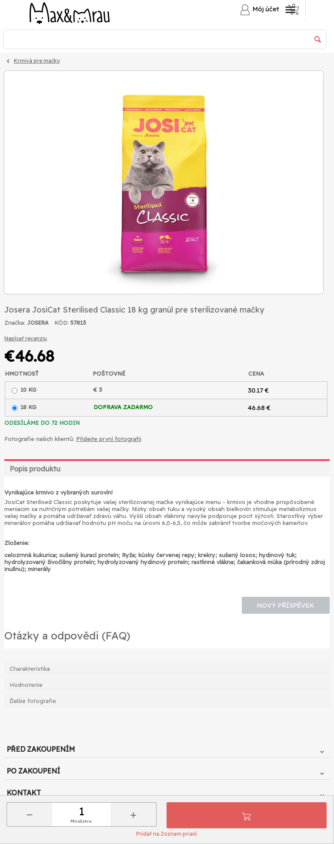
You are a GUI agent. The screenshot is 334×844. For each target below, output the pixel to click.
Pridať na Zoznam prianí (166, 834)
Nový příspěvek (285, 605)
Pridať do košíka (246, 815)
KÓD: (61, 322)
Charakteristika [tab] (30, 668)
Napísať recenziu (25, 338)
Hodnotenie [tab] (26, 684)
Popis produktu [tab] (35, 468)
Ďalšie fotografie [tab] (33, 700)
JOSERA (37, 322)
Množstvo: (81, 821)
